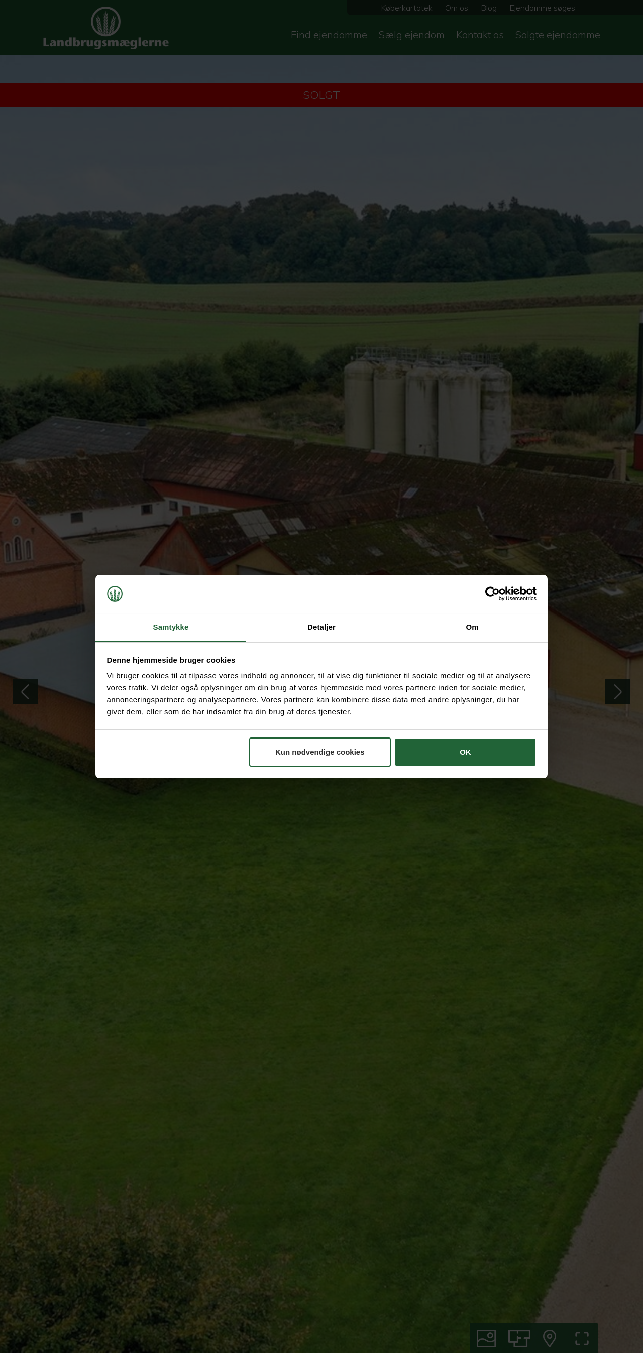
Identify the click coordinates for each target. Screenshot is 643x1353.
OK (465, 752)
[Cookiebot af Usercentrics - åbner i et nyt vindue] (493, 593)
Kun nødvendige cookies (320, 752)
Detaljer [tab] (321, 627)
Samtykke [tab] (171, 627)
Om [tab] (472, 627)
